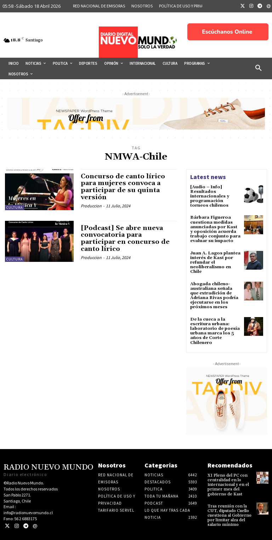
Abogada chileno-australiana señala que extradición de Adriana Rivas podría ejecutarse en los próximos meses (214, 295)
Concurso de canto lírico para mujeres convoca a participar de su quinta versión (123, 186)
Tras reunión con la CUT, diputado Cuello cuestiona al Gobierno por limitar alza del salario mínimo (229, 516)
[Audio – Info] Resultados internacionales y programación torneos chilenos (209, 196)
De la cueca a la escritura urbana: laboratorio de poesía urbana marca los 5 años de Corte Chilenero (215, 331)
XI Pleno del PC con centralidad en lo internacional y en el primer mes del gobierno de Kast (228, 485)
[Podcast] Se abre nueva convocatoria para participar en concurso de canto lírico (125, 238)
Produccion (91, 205)
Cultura (14, 207)
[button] (258, 68)
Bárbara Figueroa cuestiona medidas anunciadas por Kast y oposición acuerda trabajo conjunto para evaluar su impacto (215, 229)
